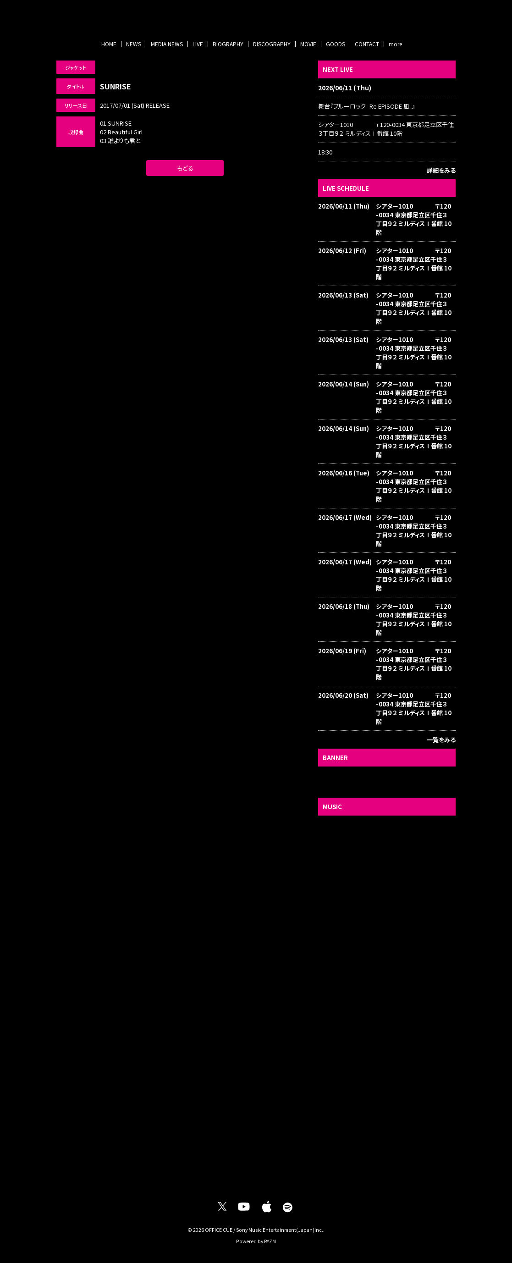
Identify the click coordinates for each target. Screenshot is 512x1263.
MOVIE (308, 44)
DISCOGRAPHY (272, 44)
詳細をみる (441, 170)
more (395, 44)
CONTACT (367, 44)
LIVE (198, 44)
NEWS (133, 44)
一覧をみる (441, 739)
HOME (108, 44)
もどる (185, 168)
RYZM (270, 1241)
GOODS (335, 44)
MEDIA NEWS (167, 44)
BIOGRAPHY (228, 44)
